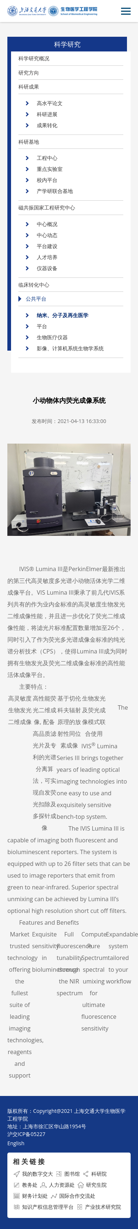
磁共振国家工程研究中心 (46, 207)
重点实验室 (50, 168)
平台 (42, 326)
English (15, 1143)
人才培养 (47, 257)
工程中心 (47, 157)
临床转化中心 (33, 284)
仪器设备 (47, 268)
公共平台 (36, 298)
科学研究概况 (33, 58)
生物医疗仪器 (52, 337)
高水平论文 (50, 103)
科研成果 (28, 86)
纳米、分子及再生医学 (62, 315)
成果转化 (47, 125)
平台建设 (47, 246)
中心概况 (47, 224)
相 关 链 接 (29, 1161)
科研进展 (47, 114)
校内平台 (47, 179)
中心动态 (47, 235)
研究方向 (28, 72)
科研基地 (28, 141)
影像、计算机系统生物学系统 (70, 348)
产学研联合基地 (55, 190)
